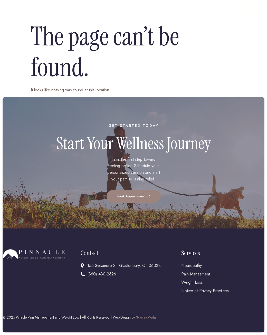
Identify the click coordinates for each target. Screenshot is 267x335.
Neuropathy (112, 9)
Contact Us (188, 9)
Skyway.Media (146, 317)
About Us (76, 9)
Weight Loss (150, 9)
